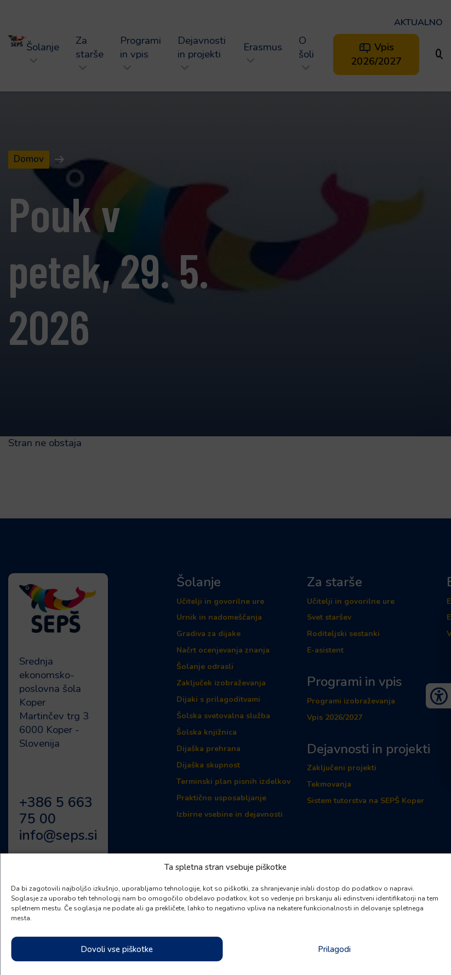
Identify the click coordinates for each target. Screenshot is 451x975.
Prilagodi (334, 949)
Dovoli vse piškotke (117, 949)
